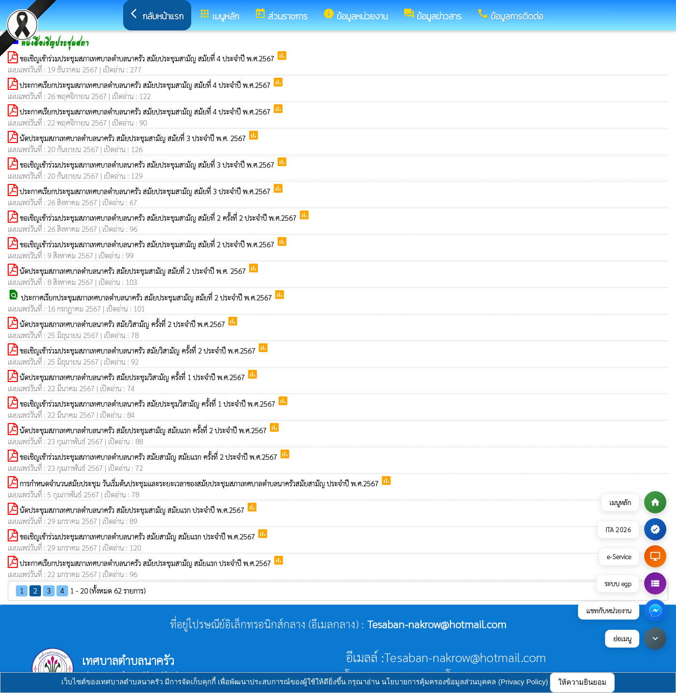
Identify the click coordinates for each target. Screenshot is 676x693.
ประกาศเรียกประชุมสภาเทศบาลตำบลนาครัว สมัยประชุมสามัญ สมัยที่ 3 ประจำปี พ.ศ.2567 (146, 191)
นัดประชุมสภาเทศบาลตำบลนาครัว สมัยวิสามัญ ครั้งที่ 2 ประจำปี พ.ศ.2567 (123, 323)
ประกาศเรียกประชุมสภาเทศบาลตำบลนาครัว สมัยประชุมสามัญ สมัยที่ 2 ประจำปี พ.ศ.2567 (147, 297)
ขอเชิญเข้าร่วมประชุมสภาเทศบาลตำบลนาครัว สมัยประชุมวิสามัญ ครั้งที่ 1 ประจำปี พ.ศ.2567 (148, 403)
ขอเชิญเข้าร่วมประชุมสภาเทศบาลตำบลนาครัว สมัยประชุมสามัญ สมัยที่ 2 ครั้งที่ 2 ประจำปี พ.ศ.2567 (159, 217)
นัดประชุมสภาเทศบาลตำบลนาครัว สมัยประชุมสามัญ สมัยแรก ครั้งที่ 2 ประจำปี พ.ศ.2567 (144, 430)
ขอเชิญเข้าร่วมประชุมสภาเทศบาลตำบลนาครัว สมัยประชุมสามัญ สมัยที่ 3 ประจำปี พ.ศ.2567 (148, 164)
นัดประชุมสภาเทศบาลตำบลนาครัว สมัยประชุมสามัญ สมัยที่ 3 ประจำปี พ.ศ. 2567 (134, 137)
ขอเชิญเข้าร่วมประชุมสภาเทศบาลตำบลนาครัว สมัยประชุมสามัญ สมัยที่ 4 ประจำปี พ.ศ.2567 (148, 58)
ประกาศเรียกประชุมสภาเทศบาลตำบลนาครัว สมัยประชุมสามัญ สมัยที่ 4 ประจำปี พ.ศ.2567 (146, 84)
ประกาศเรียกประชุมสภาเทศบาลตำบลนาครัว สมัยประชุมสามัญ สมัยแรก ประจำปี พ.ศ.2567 (146, 562)
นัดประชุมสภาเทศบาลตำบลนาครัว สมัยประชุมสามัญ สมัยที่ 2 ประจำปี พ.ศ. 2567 (134, 270)
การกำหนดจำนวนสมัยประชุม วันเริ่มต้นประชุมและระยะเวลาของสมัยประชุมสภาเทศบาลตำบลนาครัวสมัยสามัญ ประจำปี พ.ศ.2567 (200, 483)
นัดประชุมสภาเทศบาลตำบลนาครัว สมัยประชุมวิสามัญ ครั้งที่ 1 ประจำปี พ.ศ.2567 (133, 377)
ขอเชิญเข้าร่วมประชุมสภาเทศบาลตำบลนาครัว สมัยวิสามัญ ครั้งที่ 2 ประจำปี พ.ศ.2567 (138, 350)
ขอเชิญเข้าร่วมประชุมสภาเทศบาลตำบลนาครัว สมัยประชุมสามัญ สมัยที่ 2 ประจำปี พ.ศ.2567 (148, 244)
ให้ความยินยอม (582, 682)
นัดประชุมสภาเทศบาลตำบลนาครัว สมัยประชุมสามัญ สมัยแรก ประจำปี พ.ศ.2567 (133, 509)
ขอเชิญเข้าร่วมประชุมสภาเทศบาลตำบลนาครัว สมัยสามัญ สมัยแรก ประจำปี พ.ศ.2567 (138, 536)
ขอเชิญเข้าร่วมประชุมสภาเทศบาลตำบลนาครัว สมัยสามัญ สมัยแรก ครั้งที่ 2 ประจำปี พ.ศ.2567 (149, 456)
